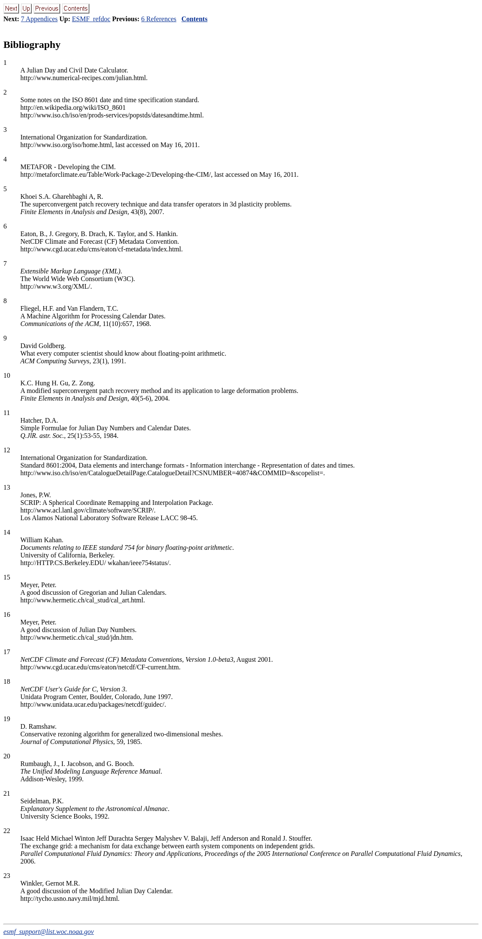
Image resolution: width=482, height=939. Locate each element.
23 (6, 875)
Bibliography (32, 44)
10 (6, 375)
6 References (158, 18)
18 (6, 681)
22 (6, 830)
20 (6, 756)
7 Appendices (39, 18)
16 (6, 614)
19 (6, 718)
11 (6, 412)
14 (6, 532)
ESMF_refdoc (91, 18)
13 (6, 487)
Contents (194, 18)
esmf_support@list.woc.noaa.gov (48, 931)
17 (6, 651)
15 (6, 577)
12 (6, 450)
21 (6, 793)
